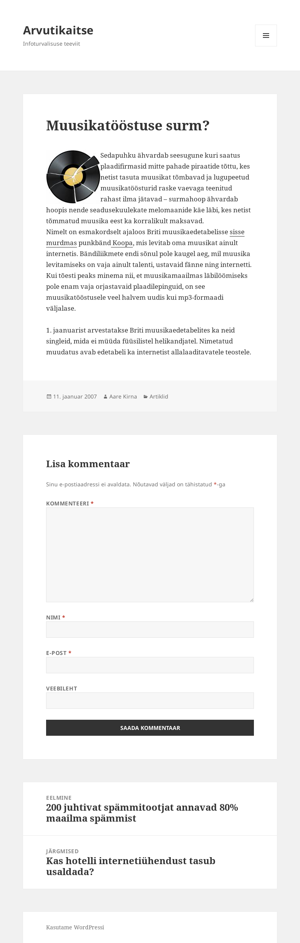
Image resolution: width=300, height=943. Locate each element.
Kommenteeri (70, 503)
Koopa (122, 242)
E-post (58, 653)
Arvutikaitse (58, 29)
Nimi (55, 617)
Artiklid (159, 396)
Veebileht (61, 688)
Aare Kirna (123, 396)
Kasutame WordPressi (75, 927)
